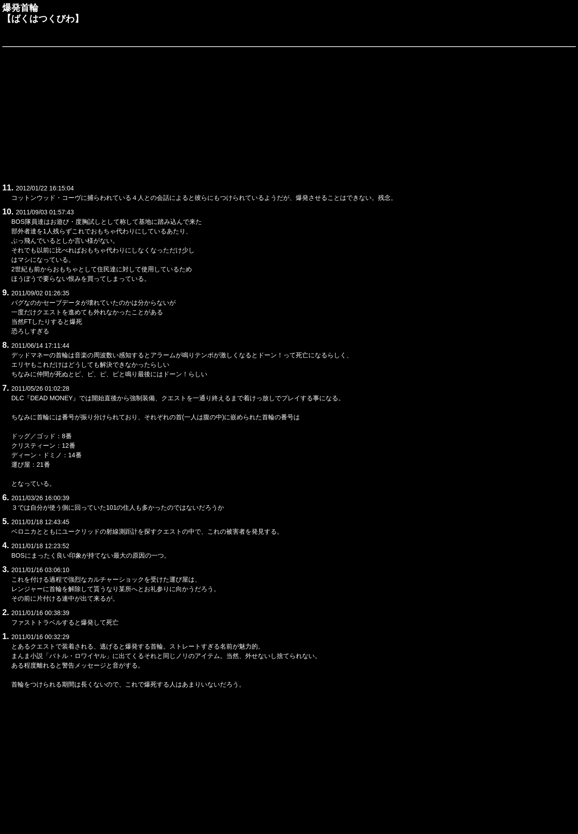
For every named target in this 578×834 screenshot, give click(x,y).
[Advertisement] (273, 113)
